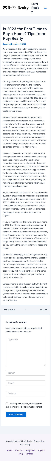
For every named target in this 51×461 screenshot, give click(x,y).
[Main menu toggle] (45, 8)
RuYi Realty (35, 8)
